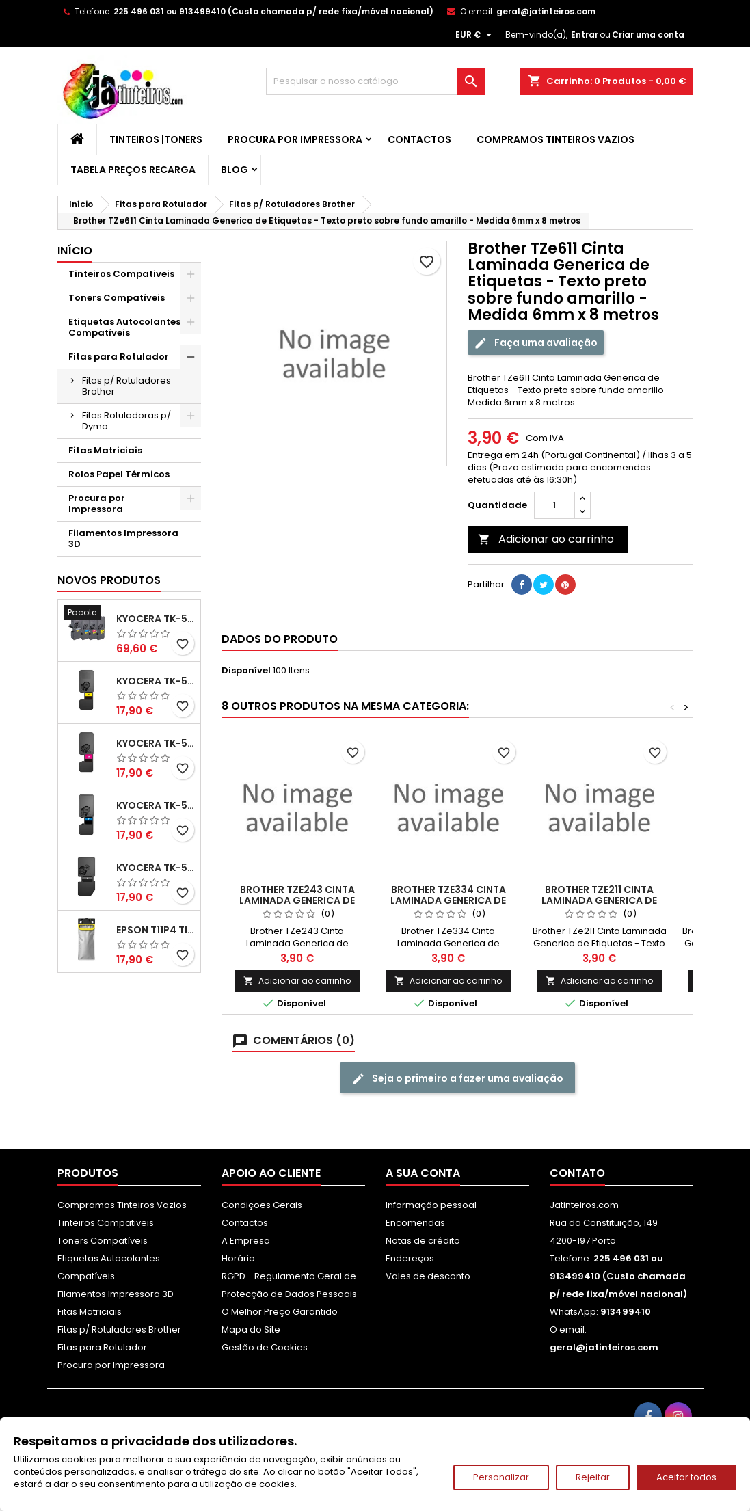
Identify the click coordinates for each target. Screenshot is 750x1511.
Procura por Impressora (295, 139)
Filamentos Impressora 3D (123, 538)
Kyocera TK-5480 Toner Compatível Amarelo (155, 681)
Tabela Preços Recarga (133, 169)
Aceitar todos (686, 1477)
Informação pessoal (431, 1205)
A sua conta (423, 1173)
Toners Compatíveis (116, 297)
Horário (238, 1258)
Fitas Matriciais (105, 450)
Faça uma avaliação (536, 343)
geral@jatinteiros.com (545, 11)
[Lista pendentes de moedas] (475, 34)
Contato (577, 1173)
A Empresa (246, 1240)
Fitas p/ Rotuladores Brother (126, 386)
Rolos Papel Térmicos (119, 474)
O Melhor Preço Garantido (280, 1311)
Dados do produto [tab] (280, 639)
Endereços (410, 1258)
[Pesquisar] (375, 81)
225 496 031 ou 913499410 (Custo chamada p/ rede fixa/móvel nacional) (273, 11)
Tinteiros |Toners (155, 139)
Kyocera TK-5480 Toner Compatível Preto (155, 867)
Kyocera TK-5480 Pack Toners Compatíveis (155, 618)
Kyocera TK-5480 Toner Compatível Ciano (155, 805)
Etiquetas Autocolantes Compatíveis (124, 327)
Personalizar (501, 1477)
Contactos (419, 139)
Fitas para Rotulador (118, 356)
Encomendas (415, 1222)
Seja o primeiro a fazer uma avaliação (457, 1078)
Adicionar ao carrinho (546, 539)
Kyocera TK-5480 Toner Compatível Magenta (155, 743)
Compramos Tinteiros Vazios (555, 139)
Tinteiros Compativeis (121, 273)
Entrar (584, 34)
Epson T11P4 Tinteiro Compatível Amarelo (155, 929)
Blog (234, 169)
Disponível (246, 671)
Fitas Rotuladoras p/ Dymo (126, 421)
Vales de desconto (428, 1276)
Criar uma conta (648, 34)
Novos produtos (109, 580)
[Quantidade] (554, 505)
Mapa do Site (251, 1329)
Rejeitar (593, 1477)
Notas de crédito (423, 1240)
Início (74, 250)
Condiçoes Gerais (262, 1205)
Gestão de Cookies (265, 1347)
